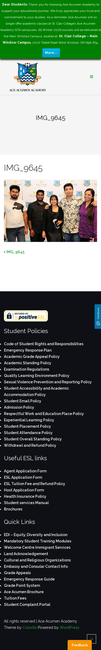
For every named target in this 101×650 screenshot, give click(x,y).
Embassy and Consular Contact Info (36, 566)
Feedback (80, 645)
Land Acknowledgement (26, 554)
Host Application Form (24, 490)
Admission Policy (19, 407)
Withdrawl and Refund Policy (30, 445)
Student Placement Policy (27, 426)
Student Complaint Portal (27, 604)
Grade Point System (22, 585)
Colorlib (30, 627)
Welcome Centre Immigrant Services (37, 547)
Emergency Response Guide (29, 579)
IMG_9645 (15, 252)
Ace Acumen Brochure (24, 592)
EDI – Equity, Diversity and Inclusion (35, 535)
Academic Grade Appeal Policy (32, 356)
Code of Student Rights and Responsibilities (43, 344)
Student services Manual (26, 503)
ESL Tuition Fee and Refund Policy (34, 484)
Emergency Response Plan (28, 350)
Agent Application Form (25, 471)
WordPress (69, 627)
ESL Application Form (23, 477)
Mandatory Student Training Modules (37, 541)
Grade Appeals (17, 573)
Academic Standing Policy (27, 363)
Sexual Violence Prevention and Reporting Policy (48, 382)
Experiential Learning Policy (29, 420)
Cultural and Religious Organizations (37, 560)
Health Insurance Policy (25, 496)
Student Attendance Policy (28, 433)
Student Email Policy (22, 401)
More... (51, 53)
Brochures (13, 509)
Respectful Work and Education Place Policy (44, 414)
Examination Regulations (26, 369)
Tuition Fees (15, 598)
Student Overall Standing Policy (33, 439)
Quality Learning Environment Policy (36, 376)
